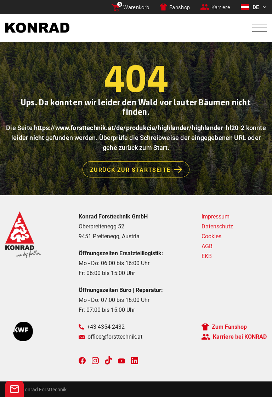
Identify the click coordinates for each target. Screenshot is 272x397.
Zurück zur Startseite (139, 169)
